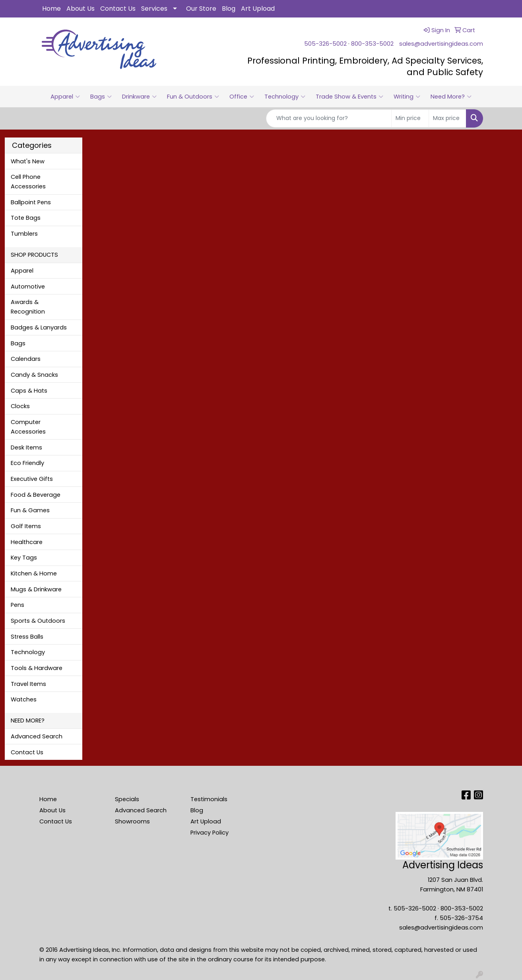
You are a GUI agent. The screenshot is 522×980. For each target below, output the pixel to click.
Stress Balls (27, 637)
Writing (407, 96)
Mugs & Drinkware (36, 589)
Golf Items (26, 526)
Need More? (451, 96)
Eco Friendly (27, 463)
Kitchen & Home (34, 573)
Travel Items (28, 684)
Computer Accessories (28, 427)
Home (51, 8)
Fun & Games (30, 510)
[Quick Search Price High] (447, 118)
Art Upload (258, 8)
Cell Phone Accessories (28, 181)
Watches (24, 699)
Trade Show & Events (349, 96)
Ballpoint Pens (31, 202)
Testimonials (208, 799)
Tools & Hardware (36, 668)
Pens (17, 605)
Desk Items (26, 447)
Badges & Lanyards (39, 327)
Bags (101, 96)
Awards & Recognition (28, 307)
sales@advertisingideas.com (441, 44)
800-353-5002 (372, 44)
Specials (127, 799)
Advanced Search (36, 736)
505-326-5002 (325, 44)
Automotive (28, 287)
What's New (28, 161)
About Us (80, 8)
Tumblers (24, 234)
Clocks (20, 406)
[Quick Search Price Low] (410, 118)
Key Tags (24, 558)
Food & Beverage (35, 495)
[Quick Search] (329, 118)
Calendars (26, 359)
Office (241, 96)
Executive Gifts (32, 479)
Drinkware (139, 96)
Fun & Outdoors (193, 96)
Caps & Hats (29, 391)
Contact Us (118, 8)
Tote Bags (26, 218)
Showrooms (132, 821)
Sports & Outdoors (38, 621)
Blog (228, 8)
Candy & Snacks (34, 375)
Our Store (201, 8)
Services (154, 8)
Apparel (65, 96)
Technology (284, 96)
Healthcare (27, 542)
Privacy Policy (209, 833)
